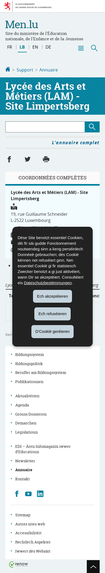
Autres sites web (30, 523)
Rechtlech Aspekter (33, 541)
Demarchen (25, 422)
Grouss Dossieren (31, 413)
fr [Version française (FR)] (9, 47)
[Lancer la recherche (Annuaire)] (92, 126)
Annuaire (48, 70)
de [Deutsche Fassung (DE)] (48, 47)
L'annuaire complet (76, 142)
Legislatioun (26, 431)
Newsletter (25, 460)
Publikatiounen (29, 381)
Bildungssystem (29, 353)
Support (25, 70)
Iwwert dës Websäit (32, 550)
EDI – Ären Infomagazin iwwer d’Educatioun (43, 448)
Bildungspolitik (29, 363)
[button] (80, 48)
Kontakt (22, 478)
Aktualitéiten (27, 395)
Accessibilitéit (28, 532)
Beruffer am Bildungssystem (40, 371)
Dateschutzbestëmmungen (48, 282)
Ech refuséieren (52, 313)
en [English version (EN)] (35, 47)
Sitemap (22, 514)
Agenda (22, 404)
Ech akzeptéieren (52, 296)
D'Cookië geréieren (52, 331)
